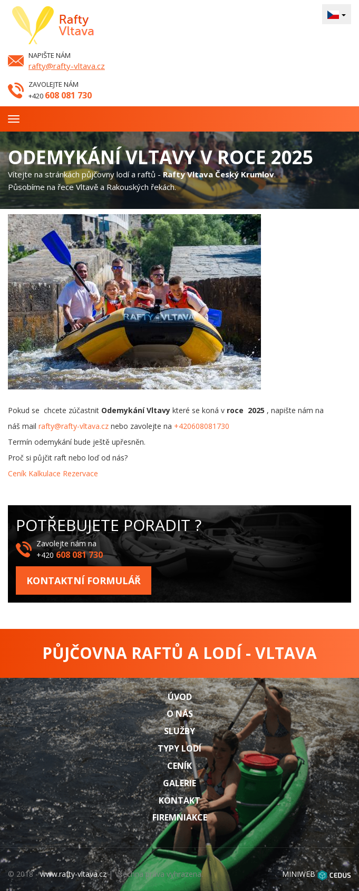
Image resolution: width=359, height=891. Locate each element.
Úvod (180, 697)
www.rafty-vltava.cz (73, 874)
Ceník (17, 473)
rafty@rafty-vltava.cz (66, 66)
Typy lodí (179, 748)
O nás (180, 713)
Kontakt (179, 800)
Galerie (179, 783)
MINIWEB (298, 874)
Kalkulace (44, 473)
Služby (179, 731)
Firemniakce (179, 817)
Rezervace (80, 473)
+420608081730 (201, 426)
